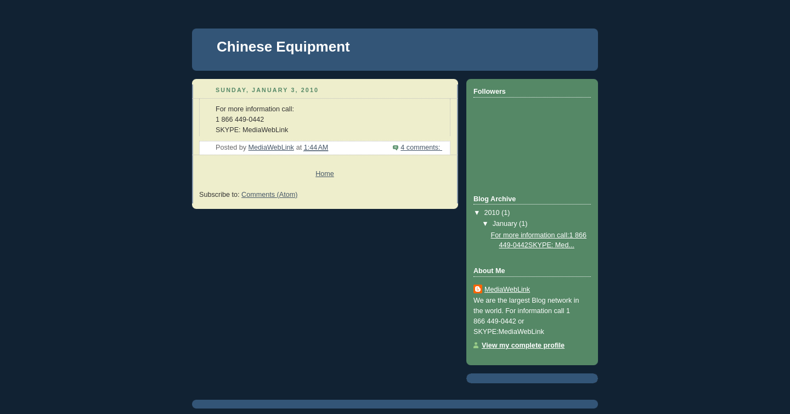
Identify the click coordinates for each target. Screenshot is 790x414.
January (506, 224)
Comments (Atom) (269, 195)
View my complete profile (523, 345)
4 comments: (421, 147)
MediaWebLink (507, 289)
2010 (493, 213)
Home (324, 174)
